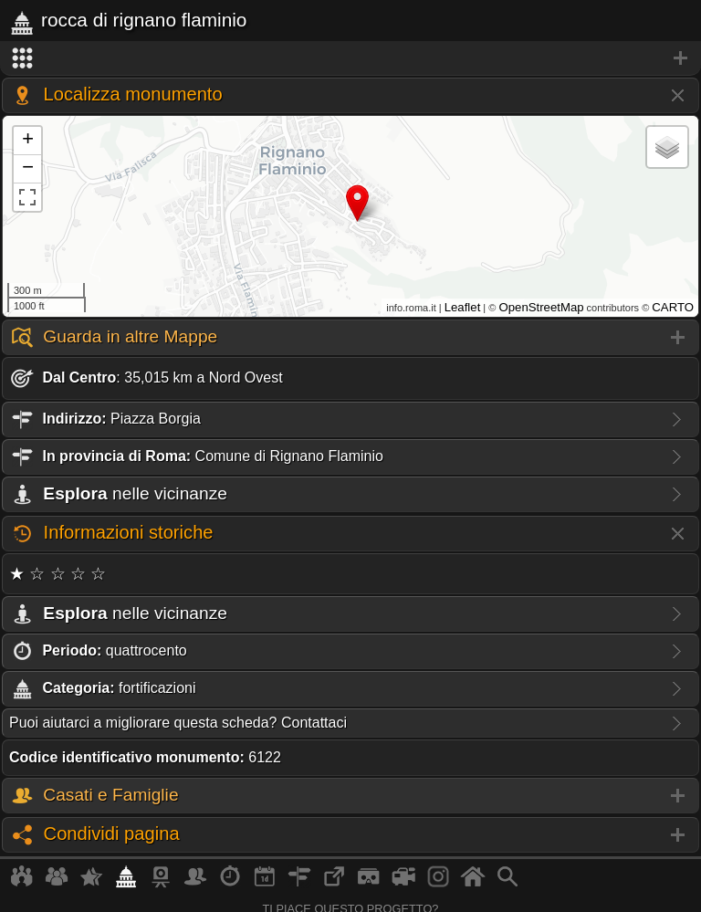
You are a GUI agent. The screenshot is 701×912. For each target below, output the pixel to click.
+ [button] (28, 140)
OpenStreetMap (540, 307)
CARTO (673, 307)
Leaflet (463, 307)
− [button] (28, 169)
